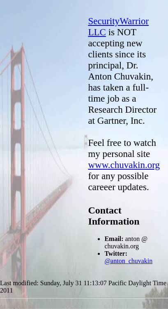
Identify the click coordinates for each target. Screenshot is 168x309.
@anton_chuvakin (128, 260)
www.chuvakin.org (124, 164)
